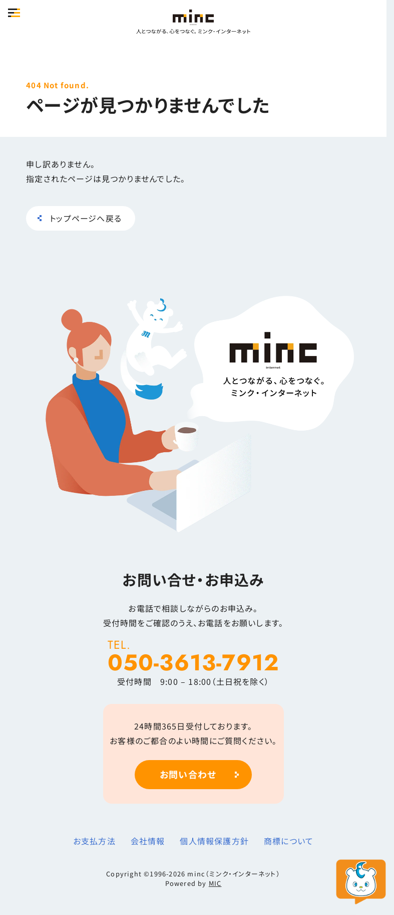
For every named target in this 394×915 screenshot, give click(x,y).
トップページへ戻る (86, 218)
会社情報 (148, 841)
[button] (14, 12)
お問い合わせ (188, 774)
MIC (215, 883)
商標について (288, 841)
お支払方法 (94, 841)
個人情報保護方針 (214, 841)
